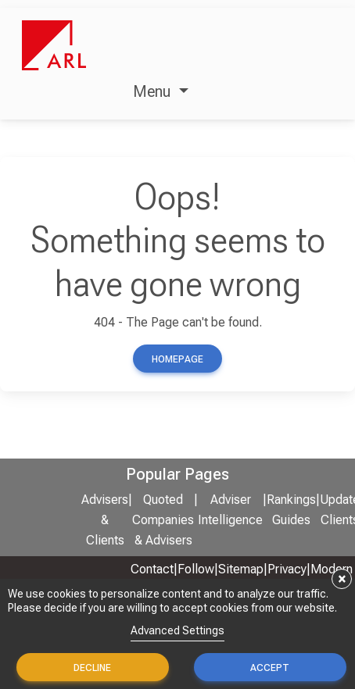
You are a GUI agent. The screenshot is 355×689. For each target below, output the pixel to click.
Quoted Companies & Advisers (163, 520)
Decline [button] (92, 667)
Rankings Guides (291, 510)
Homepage (177, 359)
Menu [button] (153, 91)
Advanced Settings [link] (177, 630)
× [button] (342, 578)
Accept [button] (269, 667)
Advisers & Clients (104, 520)
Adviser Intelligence (230, 510)
